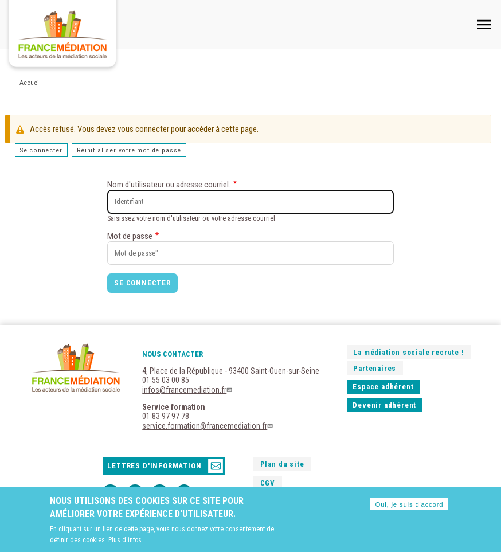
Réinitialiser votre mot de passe (129, 150)
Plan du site (282, 464)
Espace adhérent (383, 386)
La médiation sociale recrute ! (408, 352)
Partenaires (374, 368)
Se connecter (41, 150)
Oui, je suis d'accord (409, 506)
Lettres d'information (154, 465)
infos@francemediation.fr (188, 389)
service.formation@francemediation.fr (208, 425)
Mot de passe (129, 236)
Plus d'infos (125, 542)
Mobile (484, 24)
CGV (267, 483)
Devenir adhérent (384, 405)
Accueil (30, 83)
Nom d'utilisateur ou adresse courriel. (168, 184)
